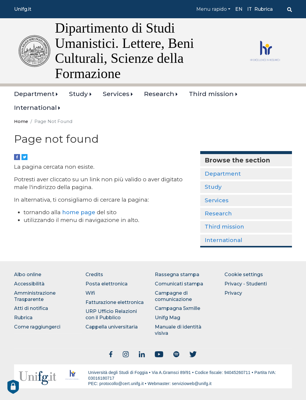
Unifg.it (22, 9)
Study (78, 94)
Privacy (233, 293)
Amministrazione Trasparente (35, 296)
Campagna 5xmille (177, 308)
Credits (94, 274)
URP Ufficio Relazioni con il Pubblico (111, 314)
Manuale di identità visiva (178, 330)
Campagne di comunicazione (173, 296)
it (249, 9)
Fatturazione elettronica (114, 302)
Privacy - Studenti (245, 284)
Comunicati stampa (179, 284)
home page (78, 212)
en (238, 9)
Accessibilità (29, 284)
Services (116, 94)
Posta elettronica (106, 284)
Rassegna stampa (177, 274)
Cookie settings (243, 274)
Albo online (27, 274)
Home (21, 121)
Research (159, 94)
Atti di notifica (31, 308)
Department (34, 94)
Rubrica (263, 9)
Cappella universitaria (111, 327)
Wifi (90, 293)
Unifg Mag (167, 317)
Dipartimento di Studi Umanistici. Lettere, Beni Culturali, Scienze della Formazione (124, 50)
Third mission (211, 94)
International (35, 107)
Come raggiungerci (37, 327)
